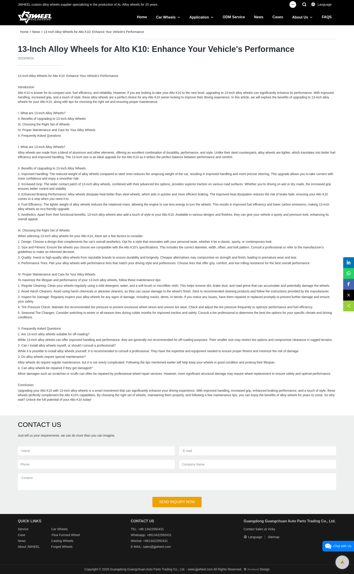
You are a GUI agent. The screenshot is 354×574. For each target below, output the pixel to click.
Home (142, 17)
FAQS (327, 17)
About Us (300, 17)
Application (199, 17)
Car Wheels (166, 17)
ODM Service (234, 17)
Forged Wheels (61, 547)
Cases (277, 17)
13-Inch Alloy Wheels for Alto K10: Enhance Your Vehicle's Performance (94, 32)
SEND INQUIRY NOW (177, 502)
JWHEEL (33, 547)
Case (21, 535)
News (258, 17)
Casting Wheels (62, 541)
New (21, 541)
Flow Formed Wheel (65, 535)
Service (23, 529)
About (22, 547)
